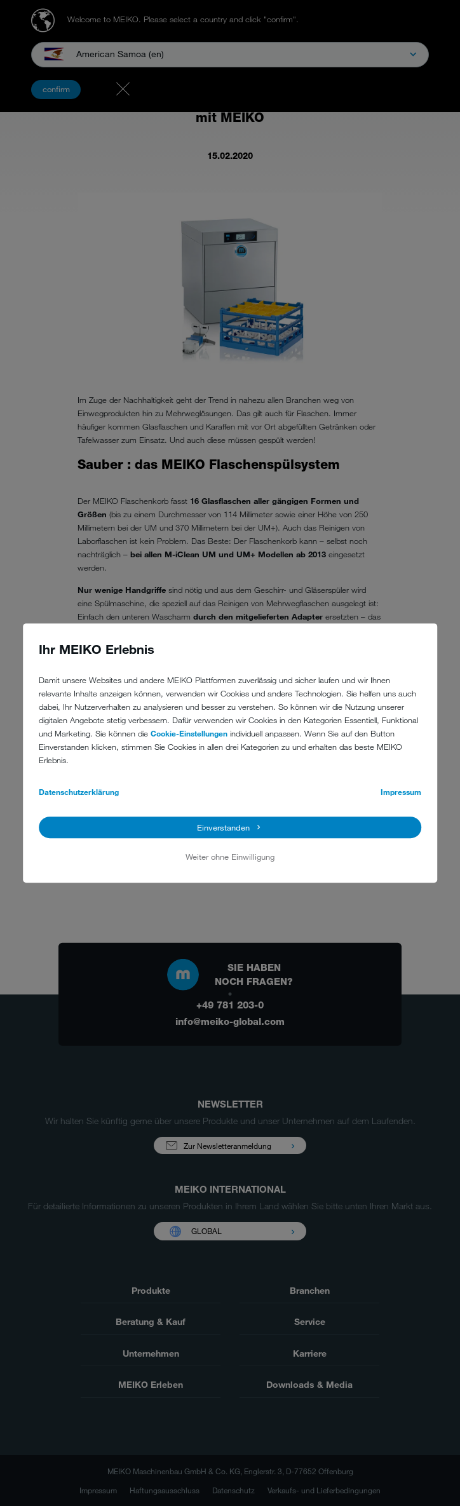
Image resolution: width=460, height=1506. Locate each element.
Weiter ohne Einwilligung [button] (230, 857)
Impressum (401, 792)
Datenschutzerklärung (79, 792)
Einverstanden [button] (223, 827)
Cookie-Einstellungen (189, 733)
